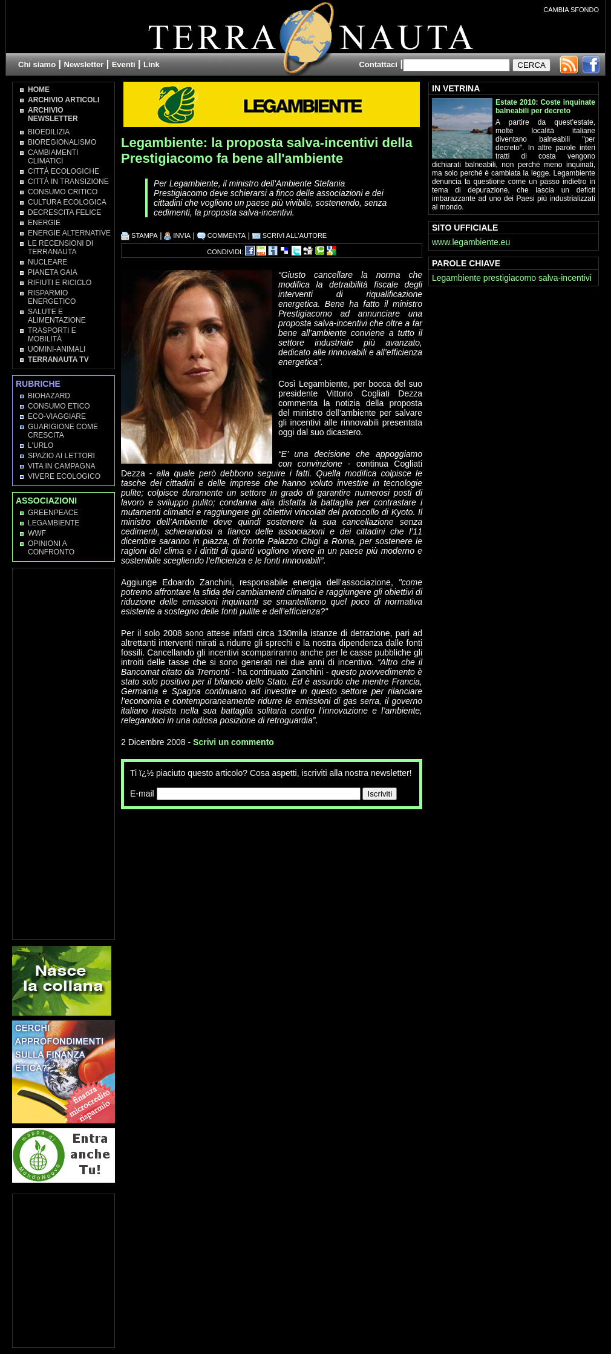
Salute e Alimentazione (57, 315)
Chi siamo (37, 64)
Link (151, 64)
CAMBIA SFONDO (571, 9)
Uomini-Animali (56, 349)
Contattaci (378, 64)
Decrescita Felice (64, 212)
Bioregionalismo (62, 142)
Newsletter (84, 64)
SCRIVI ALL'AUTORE (289, 235)
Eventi (124, 64)
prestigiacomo (509, 278)
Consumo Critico (62, 192)
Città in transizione (68, 181)
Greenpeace (53, 512)
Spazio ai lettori (61, 456)
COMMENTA (221, 235)
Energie (44, 223)
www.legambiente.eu (471, 242)
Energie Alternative (69, 233)
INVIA (177, 235)
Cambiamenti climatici (53, 156)
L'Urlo (40, 445)
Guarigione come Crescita (63, 430)
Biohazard (49, 396)
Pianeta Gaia (52, 272)
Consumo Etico (59, 406)
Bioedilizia (49, 132)
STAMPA (139, 235)
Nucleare (47, 262)
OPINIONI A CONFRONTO (51, 547)
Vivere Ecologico (64, 476)
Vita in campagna (62, 466)
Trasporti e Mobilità (52, 334)
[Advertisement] (176, 860)
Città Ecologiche (63, 171)
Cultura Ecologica (67, 202)
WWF (37, 533)
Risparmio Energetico (52, 297)
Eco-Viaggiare (57, 416)
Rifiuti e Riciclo (59, 282)
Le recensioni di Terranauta (60, 247)
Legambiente (53, 523)
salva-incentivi (565, 278)
